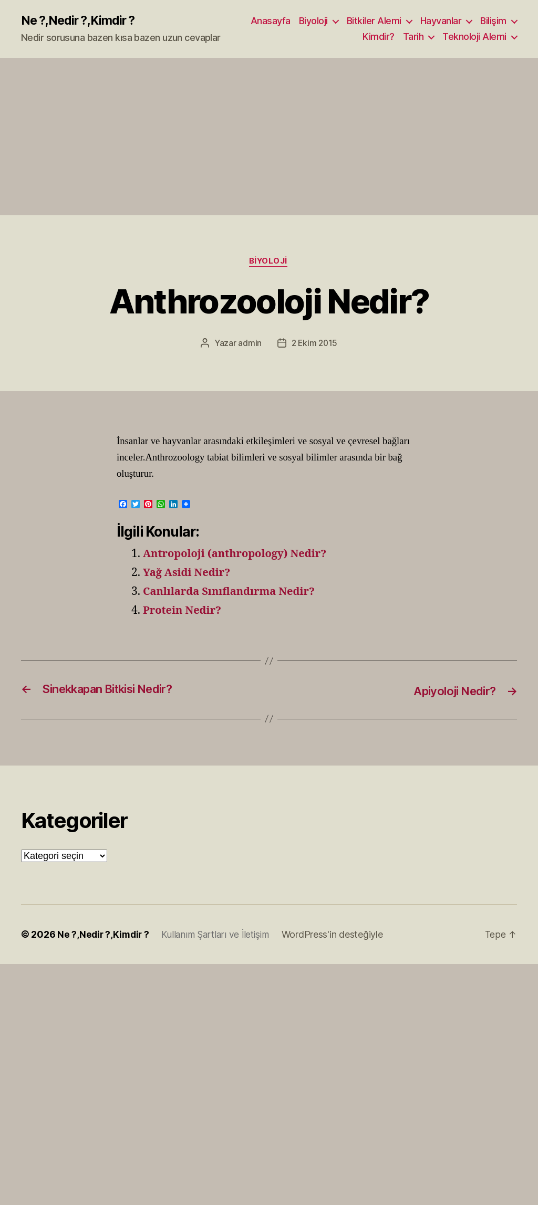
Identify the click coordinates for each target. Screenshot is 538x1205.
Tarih (413, 37)
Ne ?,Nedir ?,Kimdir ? (80, 21)
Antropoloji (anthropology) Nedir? (239, 555)
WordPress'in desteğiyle (338, 935)
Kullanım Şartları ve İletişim (219, 935)
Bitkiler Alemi (374, 21)
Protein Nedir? (184, 611)
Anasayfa (271, 21)
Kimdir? (379, 37)
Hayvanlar (441, 21)
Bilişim (493, 21)
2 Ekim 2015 (314, 344)
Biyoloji (313, 21)
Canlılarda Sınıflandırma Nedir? (233, 592)
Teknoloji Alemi (474, 37)
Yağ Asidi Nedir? (188, 574)
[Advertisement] (269, 137)
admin (249, 344)
